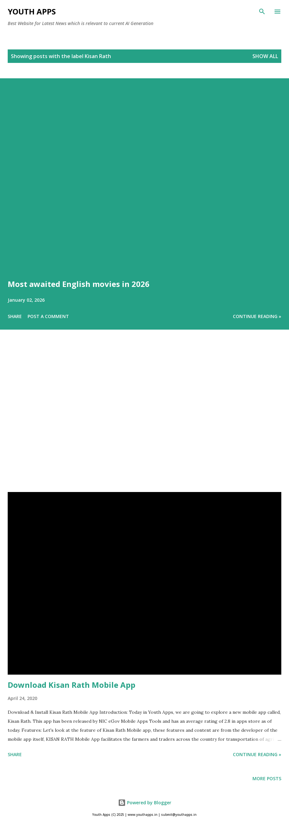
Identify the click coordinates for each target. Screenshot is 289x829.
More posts (266, 778)
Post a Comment (48, 316)
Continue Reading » (257, 316)
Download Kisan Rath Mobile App (71, 684)
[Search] (262, 11)
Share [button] (15, 316)
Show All (265, 56)
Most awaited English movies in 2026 (78, 284)
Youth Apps (32, 11)
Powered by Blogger (144, 802)
